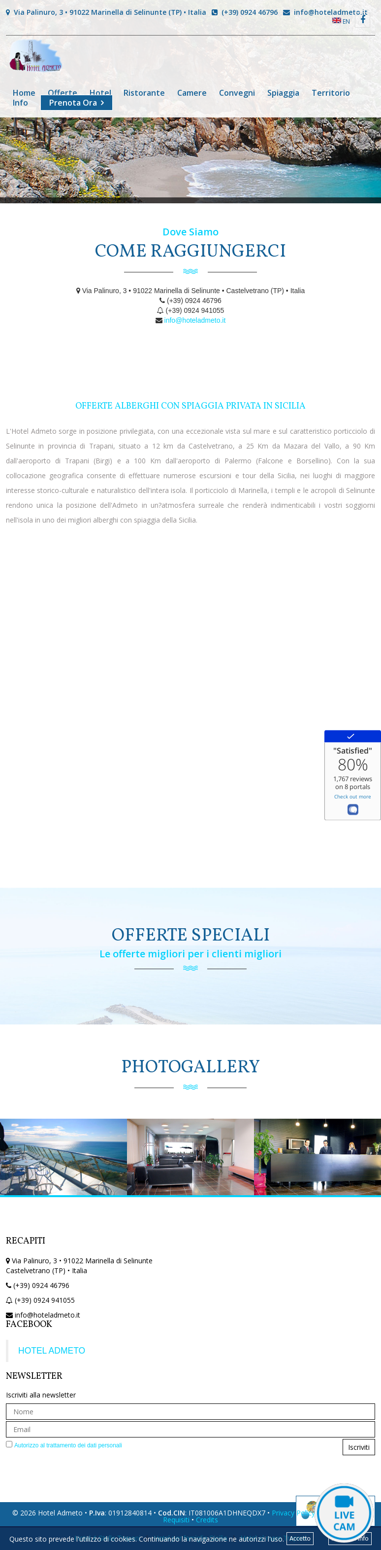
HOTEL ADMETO (51, 1351)
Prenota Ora (73, 102)
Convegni (237, 92)
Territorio (331, 92)
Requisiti (176, 1519)
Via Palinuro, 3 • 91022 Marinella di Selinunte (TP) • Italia (106, 12)
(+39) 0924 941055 (45, 1300)
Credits (207, 1519)
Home (24, 92)
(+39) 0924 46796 (245, 12)
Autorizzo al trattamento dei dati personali (68, 1445)
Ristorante (144, 92)
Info (20, 102)
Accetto (300, 1538)
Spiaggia (283, 92)
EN (341, 21)
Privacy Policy (293, 1512)
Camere (192, 92)
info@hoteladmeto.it (325, 12)
